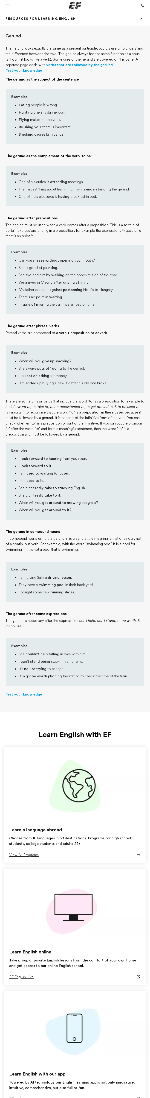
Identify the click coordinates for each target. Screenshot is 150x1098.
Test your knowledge (24, 70)
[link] (41, 18)
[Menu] (140, 18)
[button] (8, 5)
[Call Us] (142, 5)
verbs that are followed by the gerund (79, 65)
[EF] (75, 5)
